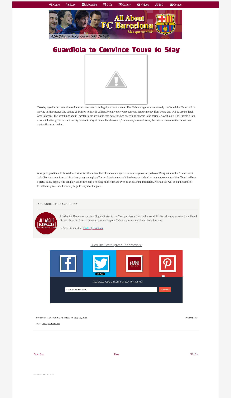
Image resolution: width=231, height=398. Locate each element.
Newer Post (39, 354)
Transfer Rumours (51, 323)
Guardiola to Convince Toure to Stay (116, 50)
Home (116, 354)
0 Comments (191, 318)
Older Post (194, 354)
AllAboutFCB (53, 318)
